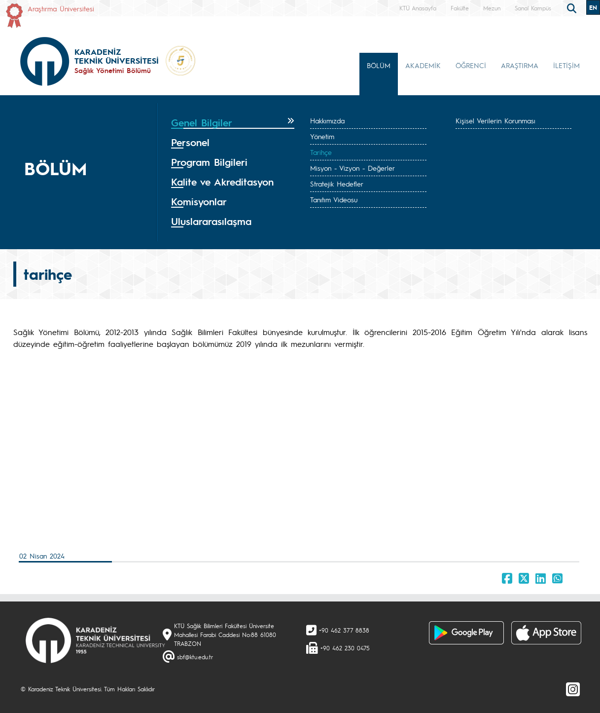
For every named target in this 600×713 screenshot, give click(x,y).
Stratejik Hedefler (336, 183)
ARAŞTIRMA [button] (519, 65)
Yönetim (322, 136)
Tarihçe (321, 152)
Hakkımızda (327, 120)
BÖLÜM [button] (378, 65)
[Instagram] (573, 688)
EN (593, 7)
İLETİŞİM (566, 65)
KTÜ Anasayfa (417, 8)
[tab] (233, 123)
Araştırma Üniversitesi (61, 8)
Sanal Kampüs (533, 8)
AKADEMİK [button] (423, 65)
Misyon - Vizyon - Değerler (352, 167)
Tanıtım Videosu (333, 199)
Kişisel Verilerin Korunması (495, 120)
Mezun (491, 8)
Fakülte (460, 8)
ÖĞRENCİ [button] (471, 65)
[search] (572, 7)
